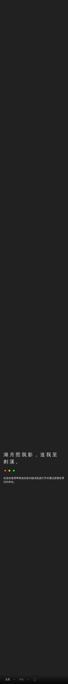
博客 (21, 679)
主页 (7, 679)
